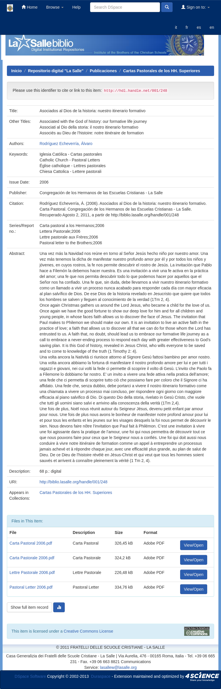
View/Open (193, 545)
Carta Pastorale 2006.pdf (31, 558)
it (176, 27)
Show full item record (29, 607)
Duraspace (100, 676)
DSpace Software (30, 676)
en (211, 27)
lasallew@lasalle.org (118, 667)
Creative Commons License (88, 631)
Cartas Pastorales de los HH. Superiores (161, 70)
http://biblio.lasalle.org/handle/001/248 (73, 482)
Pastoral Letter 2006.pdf (30, 587)
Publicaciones (103, 70)
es (199, 27)
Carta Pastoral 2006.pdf (30, 543)
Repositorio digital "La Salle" (55, 70)
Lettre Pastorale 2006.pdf (32, 572)
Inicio (16, 70)
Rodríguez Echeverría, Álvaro (65, 143)
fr (187, 27)
